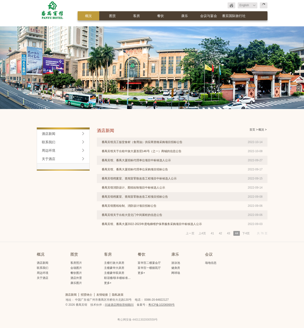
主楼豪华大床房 (114, 268)
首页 (252, 129)
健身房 (175, 268)
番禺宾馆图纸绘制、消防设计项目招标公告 (129, 205)
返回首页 (231, 5)
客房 (136, 16)
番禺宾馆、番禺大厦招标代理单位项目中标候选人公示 (136, 160)
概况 (40, 254)
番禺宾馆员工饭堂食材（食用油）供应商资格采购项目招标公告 (142, 142)
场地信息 (211, 263)
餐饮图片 (76, 273)
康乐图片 (76, 283)
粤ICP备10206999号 (161, 304)
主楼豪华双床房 (114, 273)
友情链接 (102, 294)
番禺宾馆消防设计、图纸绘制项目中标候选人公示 (133, 187)
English (244, 5)
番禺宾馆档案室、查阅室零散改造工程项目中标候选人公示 (139, 178)
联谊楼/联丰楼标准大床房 (120, 278)
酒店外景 (76, 278)
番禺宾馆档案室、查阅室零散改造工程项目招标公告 (135, 196)
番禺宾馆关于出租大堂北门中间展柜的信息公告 (132, 215)
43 (228, 233)
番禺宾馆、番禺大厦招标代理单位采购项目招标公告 (135, 169)
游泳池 (175, 263)
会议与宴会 (208, 16)
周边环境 (48, 150)
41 (212, 233)
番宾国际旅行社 (234, 16)
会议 (209, 254)
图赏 (112, 16)
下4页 (246, 233)
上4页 (202, 233)
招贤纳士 (86, 294)
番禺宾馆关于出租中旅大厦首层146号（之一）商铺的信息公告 (141, 151)
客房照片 (76, 263)
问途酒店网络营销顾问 (119, 304)
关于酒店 (48, 159)
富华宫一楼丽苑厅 (149, 268)
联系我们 (48, 142)
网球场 (175, 273)
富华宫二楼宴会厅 (149, 263)
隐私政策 (118, 294)
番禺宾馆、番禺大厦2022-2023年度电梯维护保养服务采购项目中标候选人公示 (152, 224)
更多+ (108, 283)
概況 (88, 16)
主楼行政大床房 (114, 263)
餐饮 (160, 16)
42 (220, 233)
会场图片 (76, 268)
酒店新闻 (48, 134)
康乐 (184, 16)
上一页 (190, 233)
